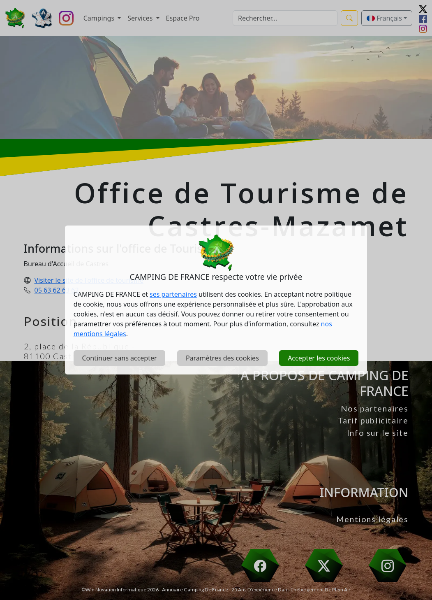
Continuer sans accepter (119, 358)
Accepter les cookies (319, 358)
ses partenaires (173, 294)
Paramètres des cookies (222, 358)
